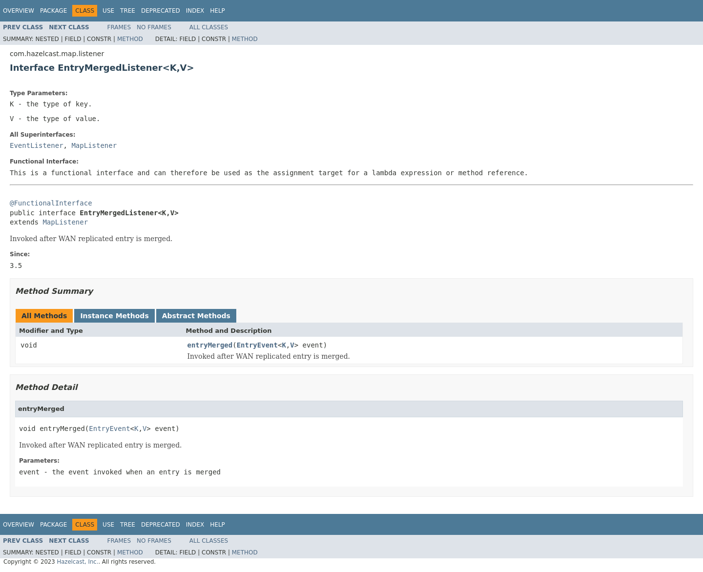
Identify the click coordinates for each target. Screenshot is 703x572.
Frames (119, 27)
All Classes (208, 27)
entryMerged (210, 345)
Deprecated (160, 10)
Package (53, 10)
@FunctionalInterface (51, 203)
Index (195, 10)
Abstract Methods (196, 316)
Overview (18, 10)
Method (130, 39)
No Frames (154, 27)
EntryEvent (257, 345)
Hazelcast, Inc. (77, 561)
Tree (127, 10)
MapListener (94, 145)
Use (108, 10)
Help (217, 10)
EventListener (36, 145)
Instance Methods (114, 316)
